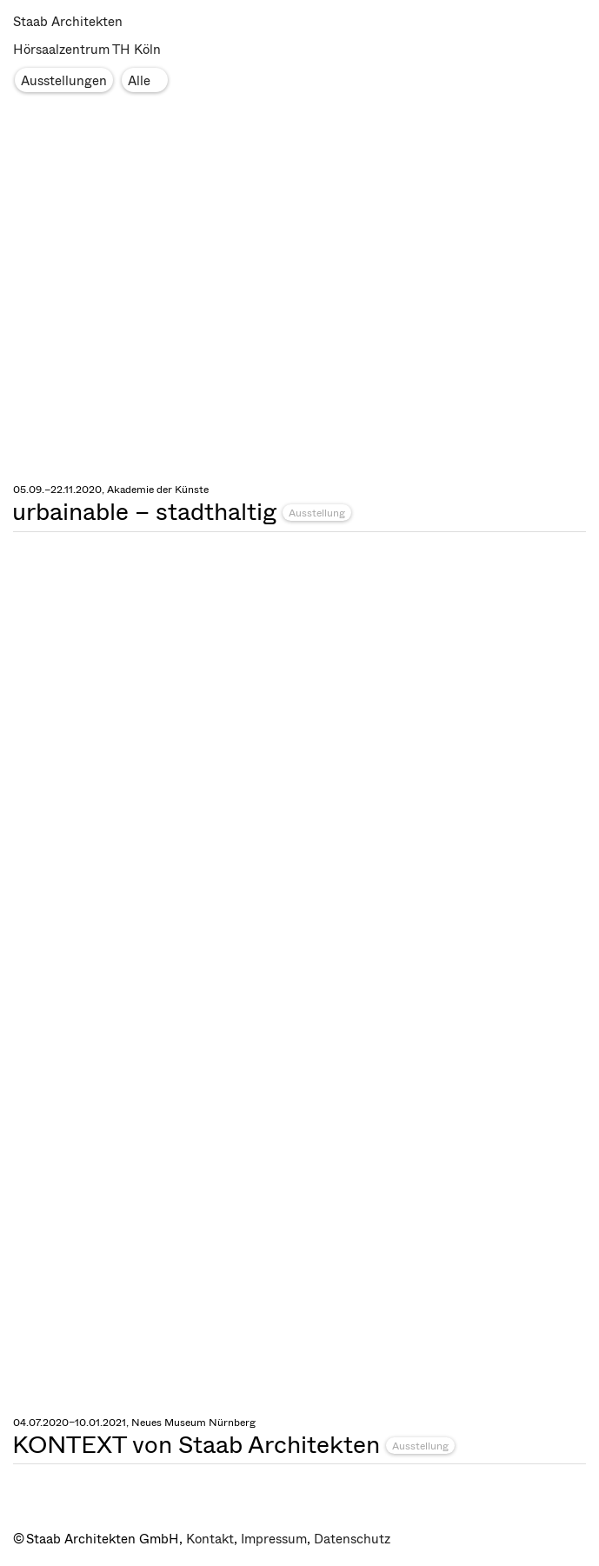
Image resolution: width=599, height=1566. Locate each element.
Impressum (274, 1539)
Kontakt (210, 1539)
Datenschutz (352, 1539)
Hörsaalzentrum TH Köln (87, 49)
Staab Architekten (68, 21)
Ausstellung (317, 513)
